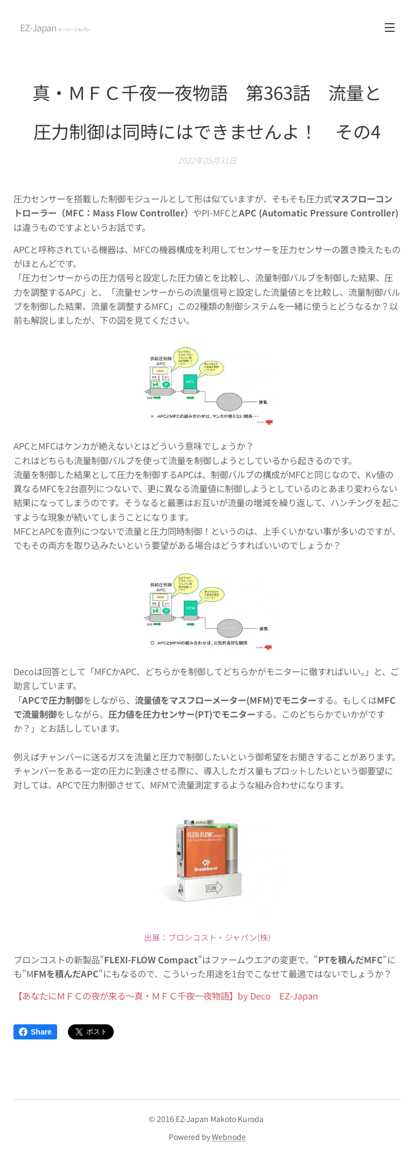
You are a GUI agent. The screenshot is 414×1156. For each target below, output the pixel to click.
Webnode (229, 1136)
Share (35, 1032)
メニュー (390, 27)
